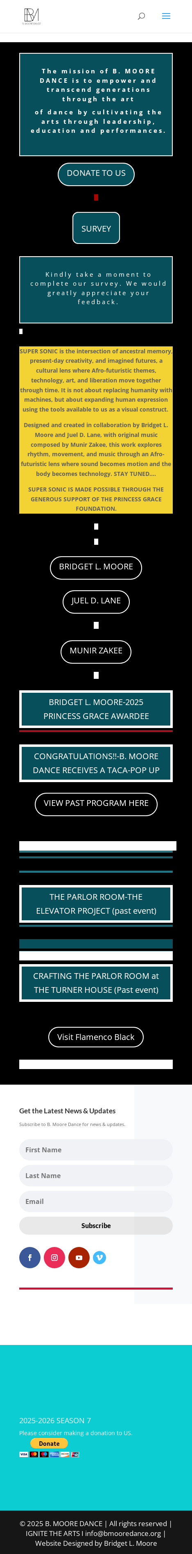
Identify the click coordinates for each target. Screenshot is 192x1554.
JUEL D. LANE (96, 600)
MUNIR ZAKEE (96, 650)
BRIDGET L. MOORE (96, 566)
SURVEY (96, 228)
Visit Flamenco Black (96, 1036)
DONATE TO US (96, 172)
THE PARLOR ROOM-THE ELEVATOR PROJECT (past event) (96, 903)
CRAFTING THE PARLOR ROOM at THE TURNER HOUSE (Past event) (96, 982)
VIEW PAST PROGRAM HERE (96, 802)
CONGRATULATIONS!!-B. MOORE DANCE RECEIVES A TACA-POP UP (96, 763)
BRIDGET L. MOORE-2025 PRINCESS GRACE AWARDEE (96, 708)
